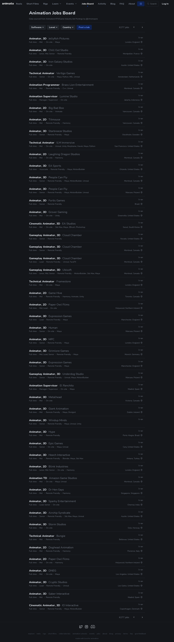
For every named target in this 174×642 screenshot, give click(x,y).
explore (31, 633)
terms (125, 633)
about (104, 633)
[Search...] (152, 4)
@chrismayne (92, 19)
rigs (44, 633)
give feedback (140, 633)
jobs (98, 633)
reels (39, 633)
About (131, 3)
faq (131, 633)
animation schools (80, 633)
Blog (112, 3)
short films (52, 633)
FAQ (122, 3)
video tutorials (64, 633)
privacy (118, 633)
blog (111, 633)
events (92, 633)
